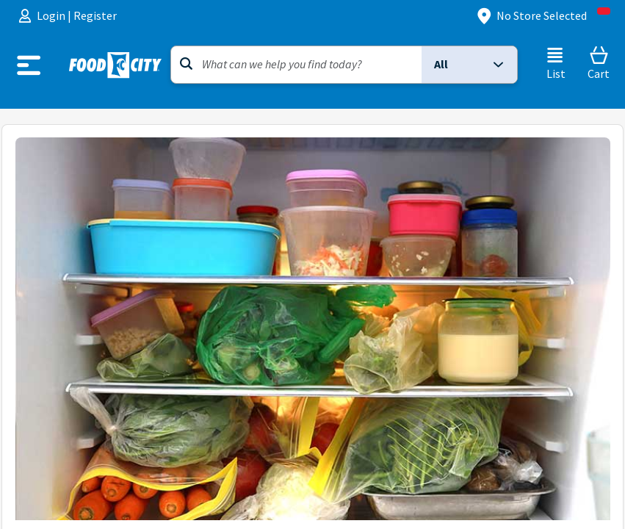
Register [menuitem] (95, 16)
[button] (469, 64)
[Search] (296, 64)
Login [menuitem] (52, 16)
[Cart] (598, 63)
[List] (555, 63)
